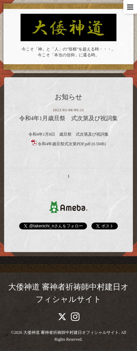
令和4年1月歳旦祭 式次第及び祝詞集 (68, 118)
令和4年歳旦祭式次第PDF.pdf (64, 143)
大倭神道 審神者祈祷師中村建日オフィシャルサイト (71, 332)
